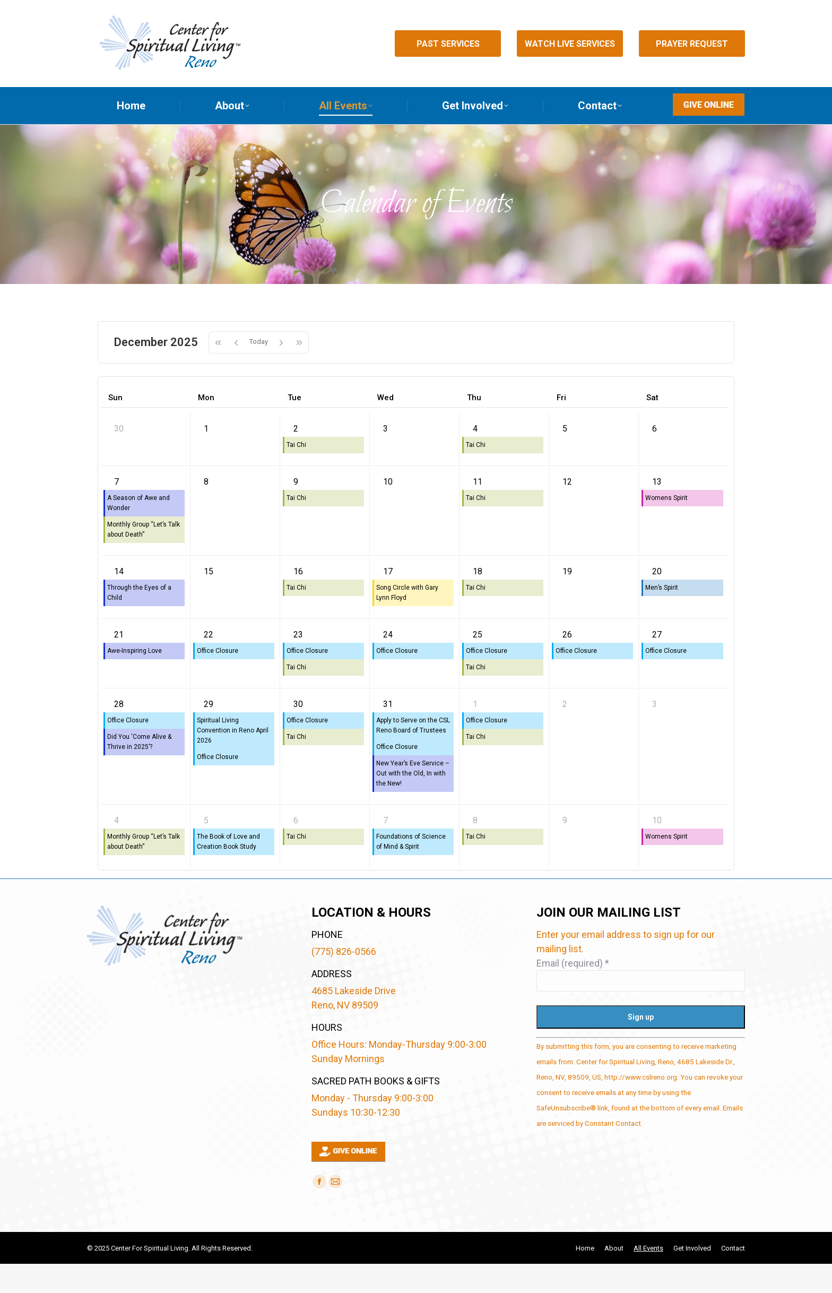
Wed (385, 427)
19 (567, 601)
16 (298, 601)
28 (119, 733)
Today (258, 371)
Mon (206, 427)
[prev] (236, 371)
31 (388, 733)
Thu (474, 427)
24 (388, 664)
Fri (561, 427)
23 (298, 664)
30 (119, 458)
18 (477, 601)
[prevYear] (218, 371)
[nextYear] (299, 371)
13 (657, 511)
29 (208, 733)
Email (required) (572, 992)
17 (388, 601)
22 (208, 664)
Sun (115, 427)
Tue (294, 427)
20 (657, 601)
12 (567, 511)
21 (119, 664)
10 (388, 511)
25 (477, 664)
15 (208, 601)
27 (657, 664)
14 (119, 601)
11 (477, 511)
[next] (281, 371)
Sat (652, 427)
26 (567, 664)
